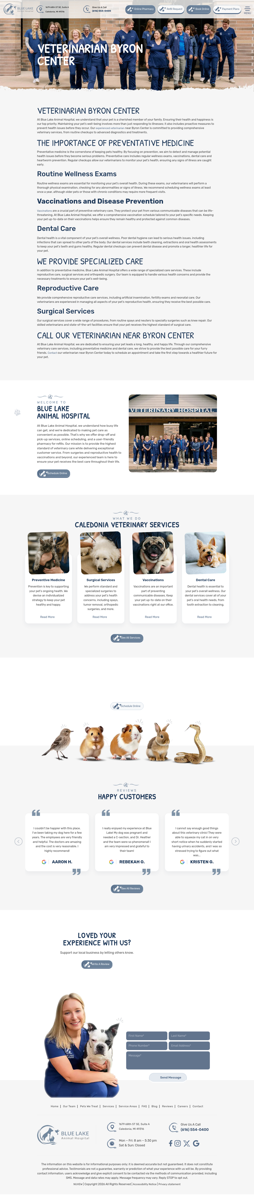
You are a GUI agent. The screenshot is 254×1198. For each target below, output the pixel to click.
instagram (178, 1147)
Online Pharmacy (143, 9)
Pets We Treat (85, 1109)
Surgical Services (100, 589)
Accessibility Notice (144, 1187)
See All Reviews (131, 890)
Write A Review (100, 967)
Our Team (63, 1109)
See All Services (130, 639)
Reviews (171, 1109)
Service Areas (128, 1109)
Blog (157, 1109)
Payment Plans (230, 9)
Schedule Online (58, 473)
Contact (205, 1109)
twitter (189, 1147)
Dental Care (205, 589)
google (199, 1147)
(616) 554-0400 (102, 11)
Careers (188, 1109)
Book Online (201, 9)
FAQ (146, 1109)
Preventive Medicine (48, 589)
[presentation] (19, 843)
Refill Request (174, 9)
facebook (171, 1147)
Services (106, 1109)
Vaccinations (153, 589)
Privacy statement (171, 1187)
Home (47, 1109)
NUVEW (76, 1187)
